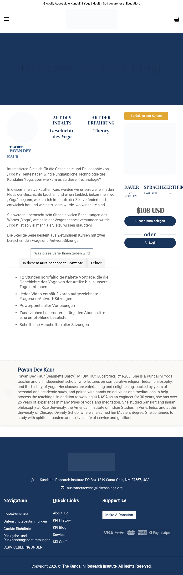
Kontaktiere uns (16, 514)
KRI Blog (59, 528)
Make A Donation (119, 515)
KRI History (62, 520)
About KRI (61, 513)
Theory (101, 130)
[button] (7, 19)
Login (150, 242)
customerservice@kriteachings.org (91, 488)
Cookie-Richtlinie (17, 529)
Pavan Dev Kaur (18, 154)
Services (59, 535)
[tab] (62, 253)
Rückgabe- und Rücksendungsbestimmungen (27, 538)
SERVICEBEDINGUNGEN (23, 547)
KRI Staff (60, 542)
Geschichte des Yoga (62, 133)
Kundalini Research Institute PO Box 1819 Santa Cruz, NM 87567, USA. (95, 480)
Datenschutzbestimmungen (25, 521)
